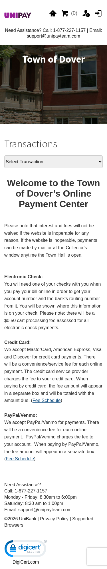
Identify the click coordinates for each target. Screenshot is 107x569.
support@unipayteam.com (53, 36)
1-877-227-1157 (31, 490)
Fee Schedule (47, 400)
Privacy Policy (54, 518)
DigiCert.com (26, 562)
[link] (25, 550)
